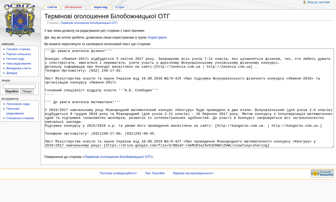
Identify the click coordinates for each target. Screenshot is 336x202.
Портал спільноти (18, 54)
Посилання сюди (18, 103)
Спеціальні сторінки (20, 118)
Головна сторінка (18, 49)
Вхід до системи (319, 2)
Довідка (11, 73)
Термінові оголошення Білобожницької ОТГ (89, 22)
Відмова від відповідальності (193, 192)
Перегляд (100, 7)
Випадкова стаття (18, 68)
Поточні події (15, 58)
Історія (119, 7)
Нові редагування (18, 63)
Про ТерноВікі (155, 192)
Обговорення (73, 7)
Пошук (6, 80)
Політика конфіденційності (118, 192)
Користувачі (157, 37)
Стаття (52, 7)
